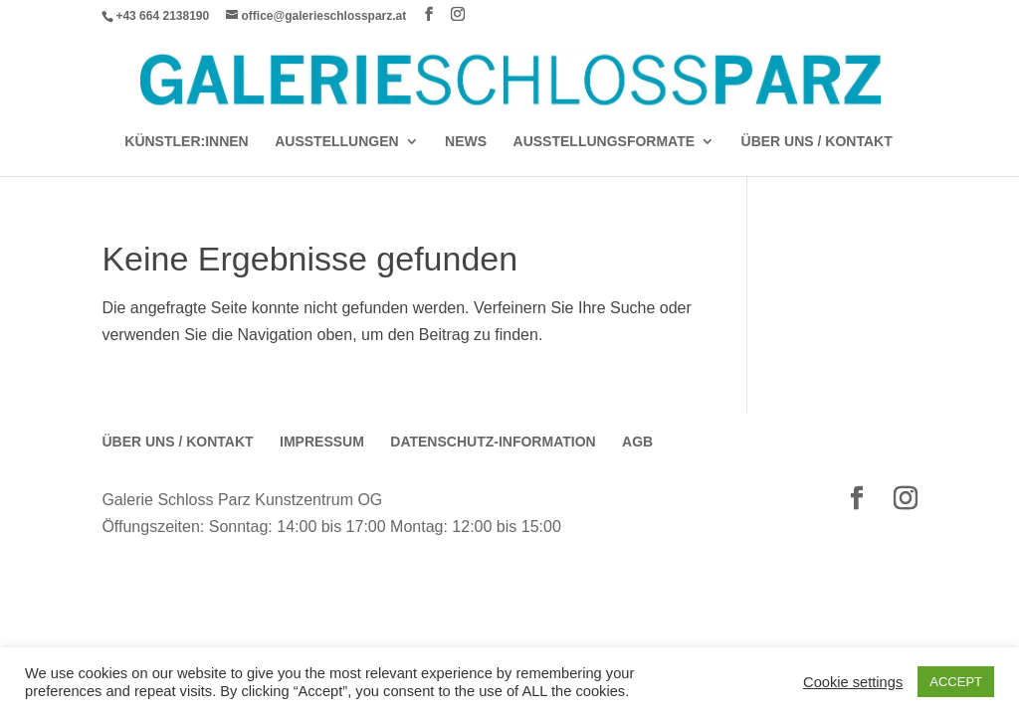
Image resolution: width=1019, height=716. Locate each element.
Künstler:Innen (186, 141)
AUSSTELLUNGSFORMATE (604, 141)
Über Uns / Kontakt (817, 141)
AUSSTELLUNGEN (336, 141)
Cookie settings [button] (853, 682)
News (466, 141)
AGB (637, 441)
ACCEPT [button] (955, 681)
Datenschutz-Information (492, 441)
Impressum (322, 441)
